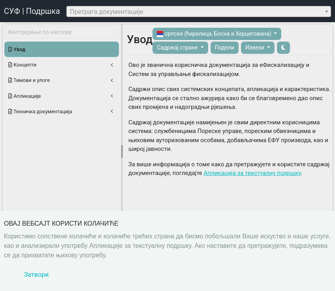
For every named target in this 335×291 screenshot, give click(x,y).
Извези (255, 47)
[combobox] (198, 11)
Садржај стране (178, 47)
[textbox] (199, 11)
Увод (16, 49)
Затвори (36, 274)
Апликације (24, 96)
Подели (225, 47)
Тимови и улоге (29, 80)
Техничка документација (40, 111)
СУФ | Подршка (32, 11)
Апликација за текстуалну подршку (252, 173)
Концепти (22, 65)
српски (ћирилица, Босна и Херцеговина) (215, 33)
